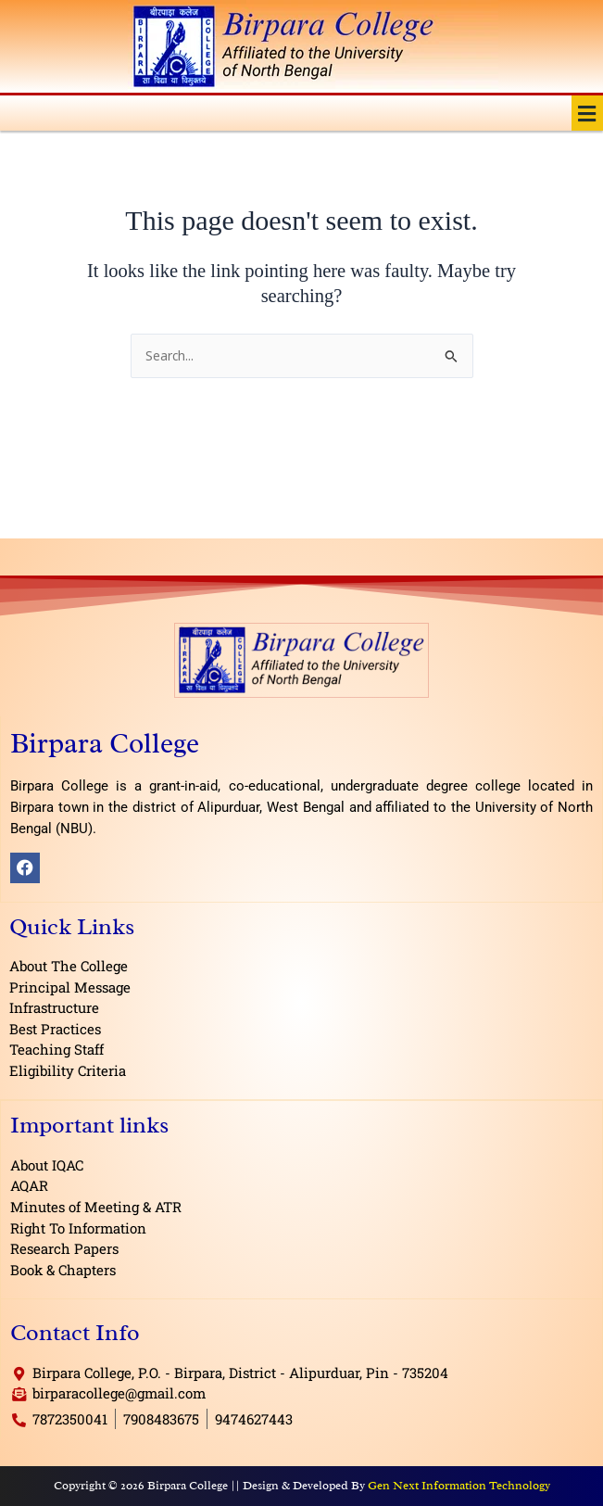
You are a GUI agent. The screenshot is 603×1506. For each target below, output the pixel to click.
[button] (587, 113)
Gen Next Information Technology (459, 1485)
